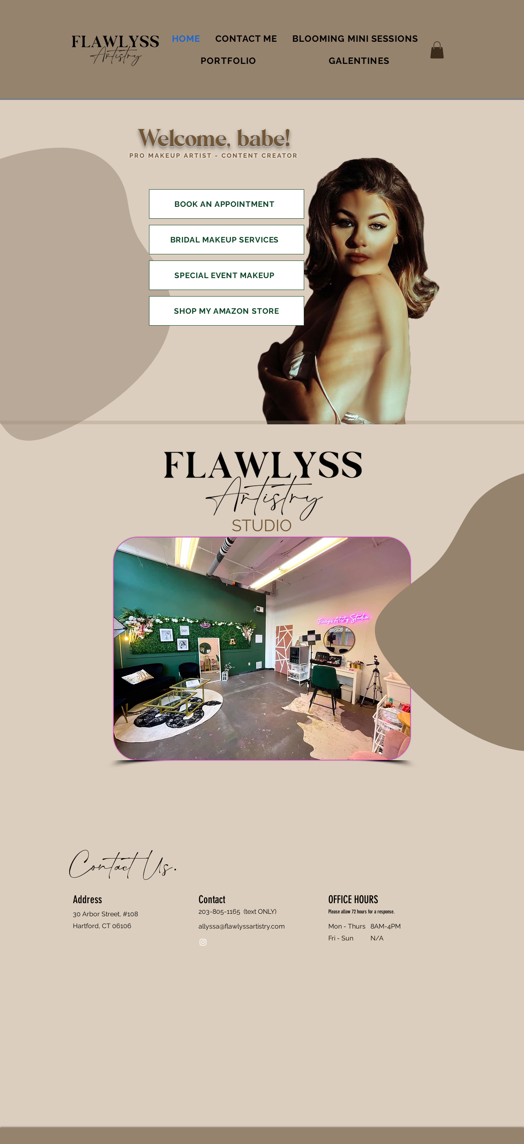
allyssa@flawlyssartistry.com (242, 926)
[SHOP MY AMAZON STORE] (226, 311)
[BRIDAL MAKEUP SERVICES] (226, 239)
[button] (437, 50)
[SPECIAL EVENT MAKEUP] (226, 275)
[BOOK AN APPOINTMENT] (226, 204)
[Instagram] (203, 942)
